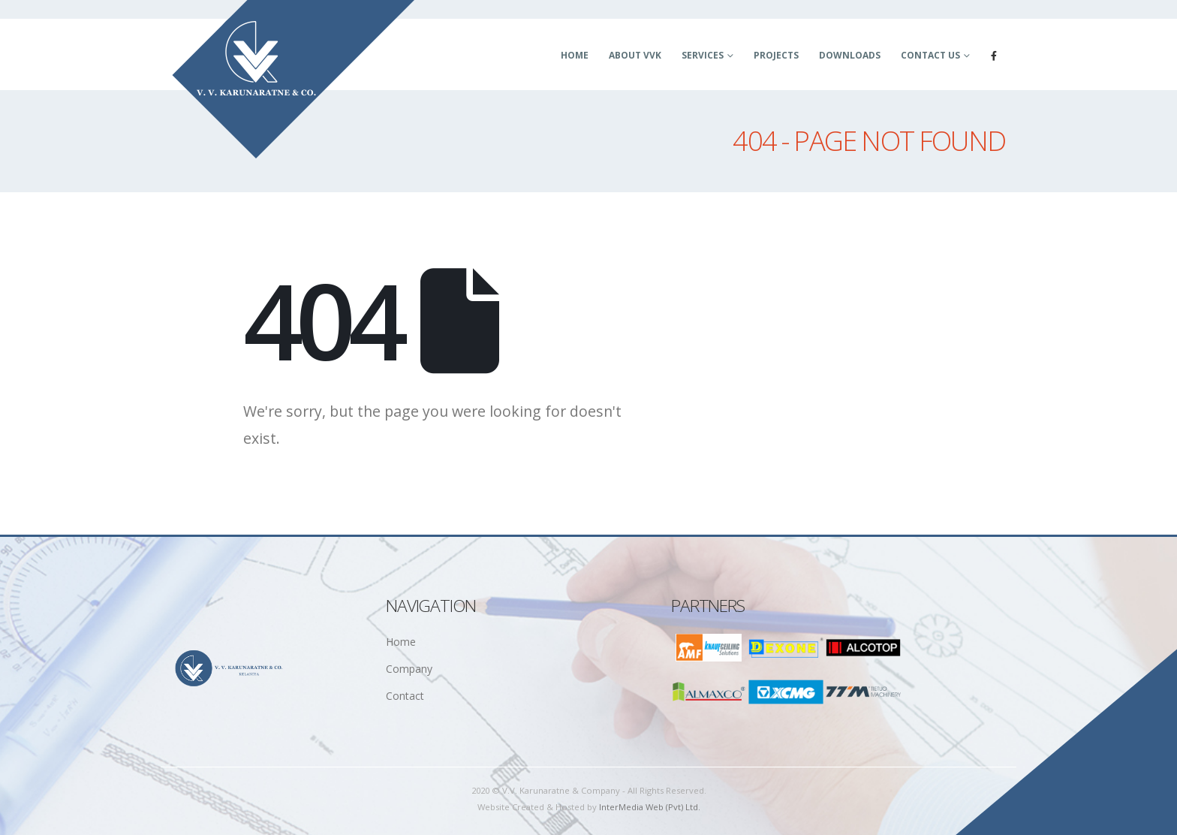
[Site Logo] (293, 79)
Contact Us (930, 55)
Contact (405, 696)
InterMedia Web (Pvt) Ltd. (649, 806)
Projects (776, 55)
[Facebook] (993, 55)
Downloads (849, 55)
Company (409, 669)
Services (703, 55)
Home (574, 55)
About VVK (635, 55)
